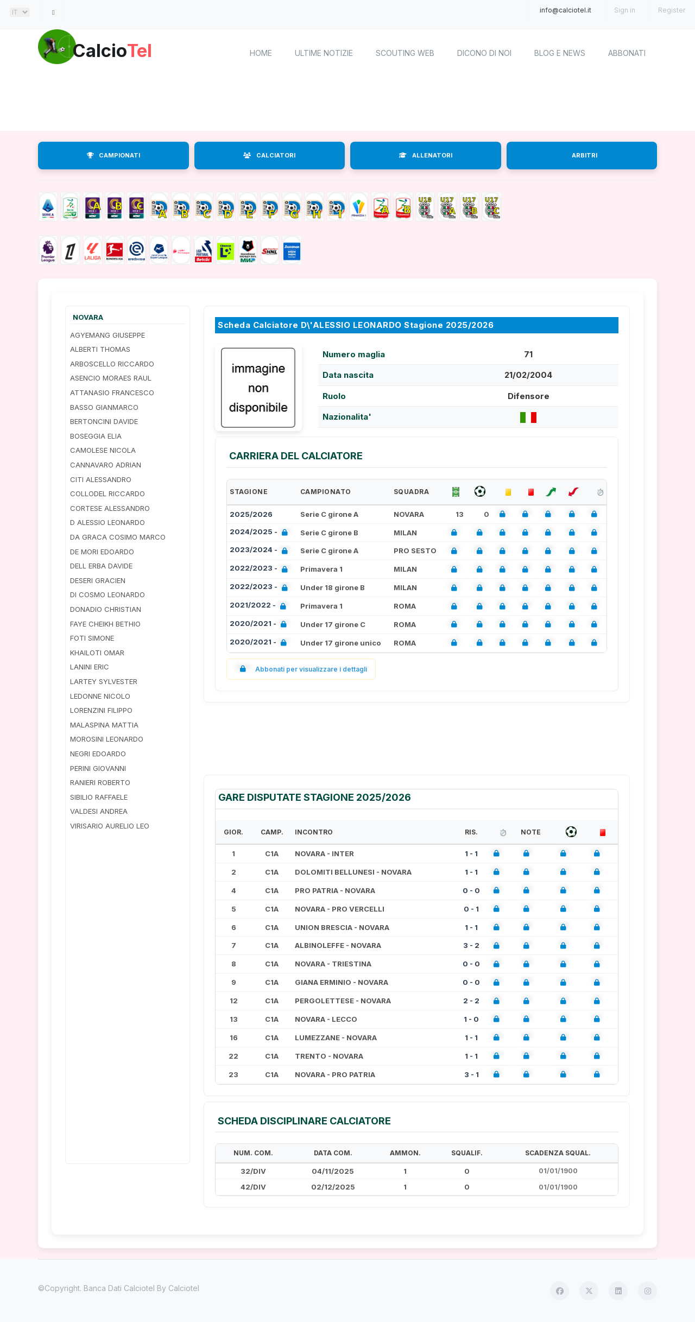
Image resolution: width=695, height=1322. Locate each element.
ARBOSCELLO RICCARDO (112, 363)
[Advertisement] (347, 103)
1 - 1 (471, 853)
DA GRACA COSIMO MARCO (118, 537)
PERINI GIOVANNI (98, 768)
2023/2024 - (261, 550)
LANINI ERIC (89, 666)
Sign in (624, 10)
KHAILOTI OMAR (97, 652)
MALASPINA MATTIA (104, 724)
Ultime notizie (324, 53)
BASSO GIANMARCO (104, 407)
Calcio (130, 51)
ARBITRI (584, 155)
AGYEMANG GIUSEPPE (107, 335)
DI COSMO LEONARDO (107, 594)
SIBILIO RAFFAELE (99, 797)
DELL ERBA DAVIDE (101, 565)
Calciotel (183, 1288)
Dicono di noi (484, 53)
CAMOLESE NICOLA (103, 450)
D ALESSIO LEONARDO (107, 522)
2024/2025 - (261, 533)
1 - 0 (471, 1019)
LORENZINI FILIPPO (101, 710)
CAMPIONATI (113, 155)
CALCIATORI (269, 155)
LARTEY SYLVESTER (103, 681)
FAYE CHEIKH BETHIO (105, 623)
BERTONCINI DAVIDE (104, 421)
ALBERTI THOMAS (100, 349)
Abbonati (627, 53)
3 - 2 (471, 945)
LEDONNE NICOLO (100, 696)
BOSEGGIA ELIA (96, 436)
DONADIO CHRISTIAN (105, 609)
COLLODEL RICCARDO (107, 493)
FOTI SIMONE (92, 638)
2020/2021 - (260, 624)
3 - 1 (471, 1074)
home (261, 53)
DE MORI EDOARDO (102, 551)
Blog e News (559, 53)
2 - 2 (471, 1000)
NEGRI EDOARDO (98, 753)
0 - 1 (471, 908)
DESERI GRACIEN (97, 580)
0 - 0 (471, 890)
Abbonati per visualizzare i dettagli (301, 669)
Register (671, 10)
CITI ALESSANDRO (100, 479)
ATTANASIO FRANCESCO (112, 392)
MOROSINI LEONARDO (106, 739)
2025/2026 (251, 514)
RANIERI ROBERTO (100, 782)
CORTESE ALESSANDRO (110, 508)
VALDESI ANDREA (99, 811)
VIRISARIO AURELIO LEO (109, 825)
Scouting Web (405, 53)
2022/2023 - (261, 569)
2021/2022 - (260, 606)
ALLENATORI (425, 155)
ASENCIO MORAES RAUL (110, 378)
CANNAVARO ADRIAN (105, 464)
